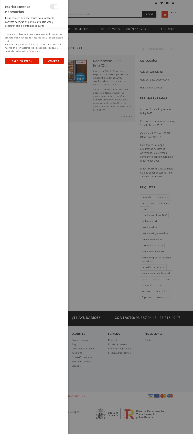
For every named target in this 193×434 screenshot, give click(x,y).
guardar (53, 427)
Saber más (34, 417)
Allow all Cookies (22, 427)
